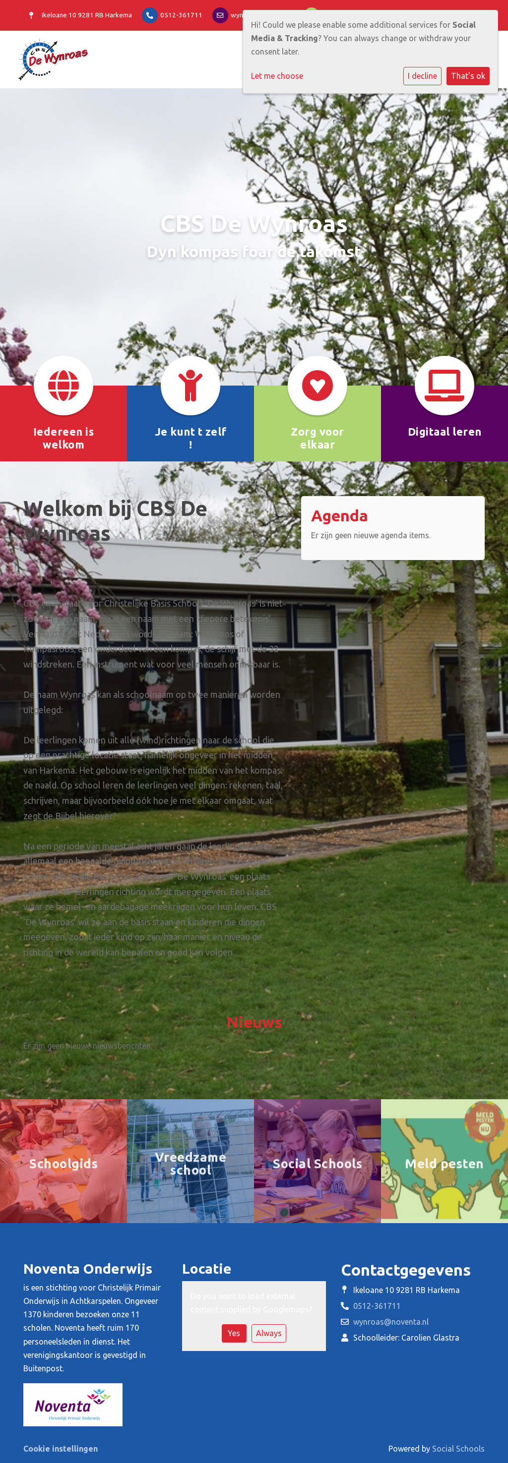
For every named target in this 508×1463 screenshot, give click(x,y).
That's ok (468, 75)
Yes (234, 1333)
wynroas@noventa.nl (391, 1321)
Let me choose (277, 75)
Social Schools (458, 1448)
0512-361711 (181, 15)
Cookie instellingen (60, 1448)
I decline (422, 75)
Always (269, 1333)
